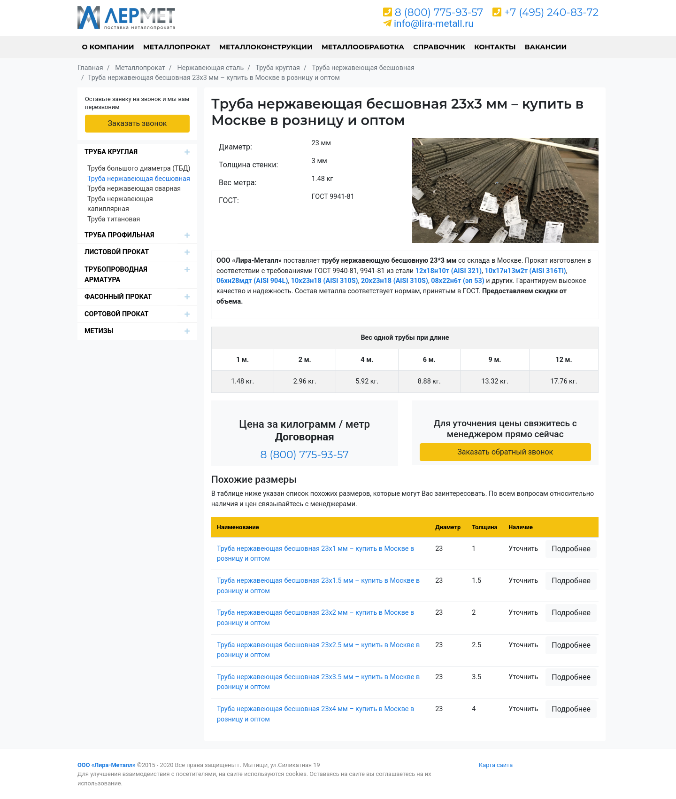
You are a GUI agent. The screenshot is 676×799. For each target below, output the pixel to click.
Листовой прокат (116, 252)
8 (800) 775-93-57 (439, 12)
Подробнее (571, 548)
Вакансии (546, 47)
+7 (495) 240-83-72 (551, 12)
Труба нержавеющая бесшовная (138, 179)
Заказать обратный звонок (505, 451)
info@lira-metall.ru (434, 23)
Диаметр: (235, 146)
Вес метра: (237, 182)
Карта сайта (496, 764)
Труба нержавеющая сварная (134, 189)
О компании (108, 47)
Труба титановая (113, 219)
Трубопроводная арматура (115, 275)
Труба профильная (119, 235)
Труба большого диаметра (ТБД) (139, 168)
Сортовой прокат (116, 314)
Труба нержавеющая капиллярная (120, 204)
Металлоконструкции (266, 47)
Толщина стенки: (248, 164)
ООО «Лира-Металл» (106, 764)
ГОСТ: (229, 200)
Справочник (439, 47)
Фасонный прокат (118, 297)
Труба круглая (111, 152)
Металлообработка (363, 47)
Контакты (494, 47)
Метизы (98, 331)
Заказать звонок (137, 123)
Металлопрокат (176, 47)
